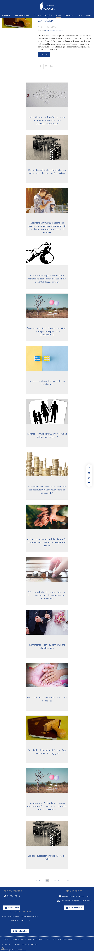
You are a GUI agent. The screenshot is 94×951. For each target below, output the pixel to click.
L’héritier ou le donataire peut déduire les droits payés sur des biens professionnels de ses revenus (47, 595)
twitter (89, 473)
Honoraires (80, 939)
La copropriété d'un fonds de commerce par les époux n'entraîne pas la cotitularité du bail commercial (47, 806)
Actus (58, 15)
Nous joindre (13, 907)
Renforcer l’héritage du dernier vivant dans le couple (47, 646)
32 (47, 880)
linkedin (89, 478)
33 (51, 880)
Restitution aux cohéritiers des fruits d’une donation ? (47, 699)
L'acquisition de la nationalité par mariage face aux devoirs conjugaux (47, 752)
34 (55, 880)
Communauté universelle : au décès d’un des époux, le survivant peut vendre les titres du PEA (47, 489)
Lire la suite (44, 54)
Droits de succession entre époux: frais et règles (47, 857)
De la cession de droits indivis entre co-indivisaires (47, 382)
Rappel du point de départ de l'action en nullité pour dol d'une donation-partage (47, 171)
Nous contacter (75, 907)
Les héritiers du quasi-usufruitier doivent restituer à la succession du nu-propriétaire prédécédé (47, 120)
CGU (14, 944)
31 (43, 880)
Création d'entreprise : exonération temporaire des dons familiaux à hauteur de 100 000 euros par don (47, 278)
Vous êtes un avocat (21, 15)
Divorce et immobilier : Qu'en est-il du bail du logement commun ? (47, 435)
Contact (89, 15)
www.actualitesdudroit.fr (55, 30)
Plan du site (6, 944)
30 (40, 880)
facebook (89, 468)
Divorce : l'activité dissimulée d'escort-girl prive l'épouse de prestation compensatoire (47, 331)
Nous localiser (21, 931)
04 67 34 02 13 (13, 896)
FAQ (80, 15)
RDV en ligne (89, 483)
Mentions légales (23, 944)
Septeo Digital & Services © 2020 (14, 950)
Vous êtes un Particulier (43, 15)
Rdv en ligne (69, 15)
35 (58, 880)
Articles (34, 944)
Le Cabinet (6, 15)
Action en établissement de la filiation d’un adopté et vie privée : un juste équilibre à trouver (47, 542)
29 (36, 880)
